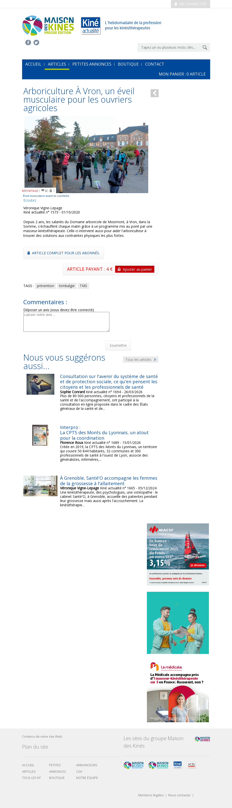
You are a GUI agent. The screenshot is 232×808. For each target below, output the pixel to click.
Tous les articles (140, 359)
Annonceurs (86, 765)
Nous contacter (179, 795)
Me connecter (190, 3)
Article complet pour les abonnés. (64, 253)
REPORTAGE (30, 191)
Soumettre (118, 345)
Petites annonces (91, 64)
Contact (154, 64)
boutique (57, 778)
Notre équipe (87, 778)
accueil (33, 64)
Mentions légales (151, 795)
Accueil (28, 765)
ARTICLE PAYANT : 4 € (110, 269)
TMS (83, 285)
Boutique (128, 64)
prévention (45, 285)
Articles (57, 64)
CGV (79, 771)
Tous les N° (31, 778)
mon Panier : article (182, 74)
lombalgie (67, 285)
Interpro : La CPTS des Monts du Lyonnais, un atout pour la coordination (104, 432)
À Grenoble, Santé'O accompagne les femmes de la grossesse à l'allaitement (108, 480)
